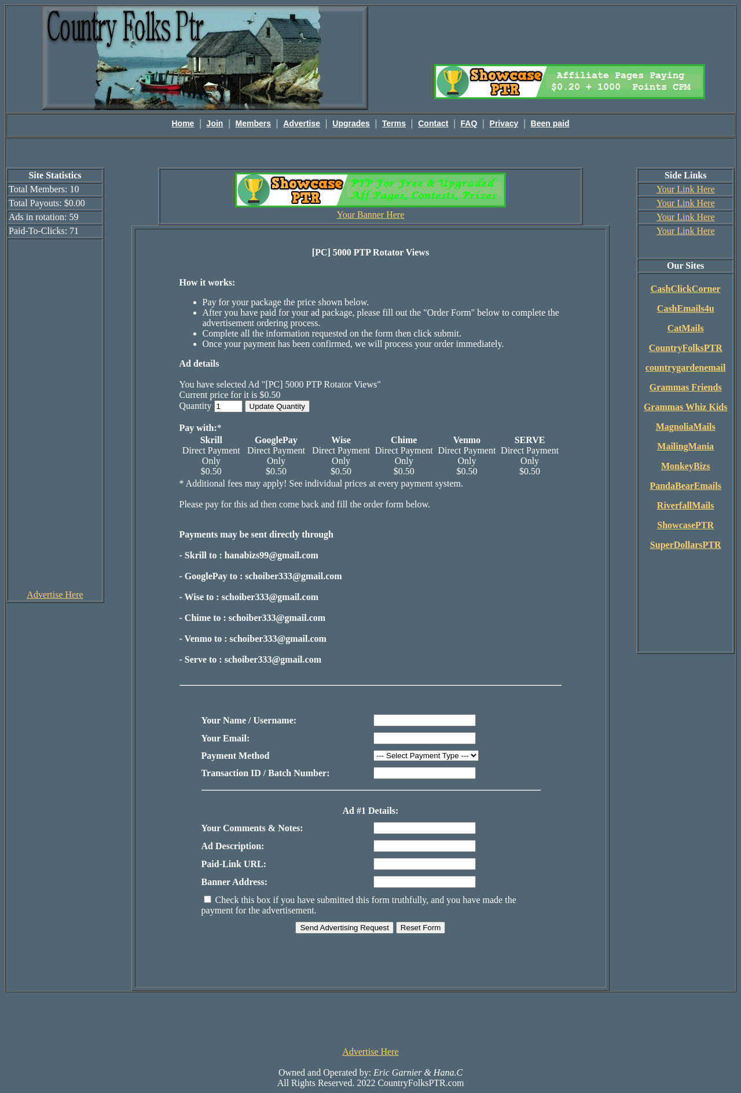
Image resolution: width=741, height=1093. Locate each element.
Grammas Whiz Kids (686, 407)
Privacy (504, 123)
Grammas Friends (686, 387)
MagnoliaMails (686, 427)
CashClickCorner (686, 289)
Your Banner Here (371, 215)
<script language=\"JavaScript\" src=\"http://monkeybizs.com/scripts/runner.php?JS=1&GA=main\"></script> (569, 34)
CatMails (685, 328)
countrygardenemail (685, 367)
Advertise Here (55, 594)
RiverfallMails (685, 505)
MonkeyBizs (685, 466)
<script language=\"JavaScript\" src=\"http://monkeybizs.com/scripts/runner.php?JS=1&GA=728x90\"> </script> (370, 1018)
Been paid (550, 123)
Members (253, 123)
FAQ (469, 123)
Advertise (301, 123)
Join (215, 123)
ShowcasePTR (685, 525)
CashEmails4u (685, 308)
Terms (394, 123)
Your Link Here (685, 189)
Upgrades (351, 123)
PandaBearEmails (685, 486)
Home (183, 123)
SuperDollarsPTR (685, 545)
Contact (433, 123)
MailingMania (685, 446)
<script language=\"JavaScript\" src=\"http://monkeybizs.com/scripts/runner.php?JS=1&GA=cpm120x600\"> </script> (55, 413)
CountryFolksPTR (685, 348)
